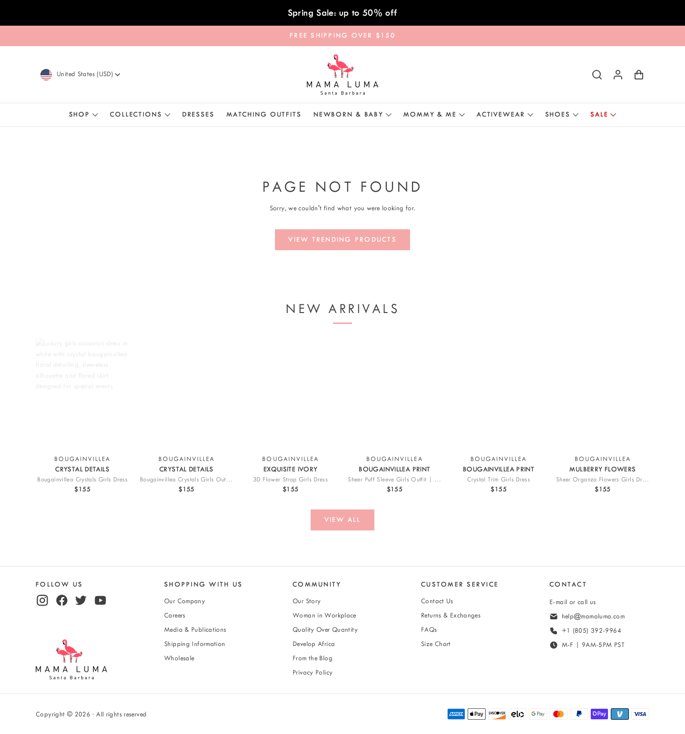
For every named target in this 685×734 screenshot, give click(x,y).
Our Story (307, 601)
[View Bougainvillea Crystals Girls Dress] (82, 393)
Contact (568, 584)
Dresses (198, 114)
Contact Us (437, 601)
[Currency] (89, 74)
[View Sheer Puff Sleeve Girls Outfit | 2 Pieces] (394, 393)
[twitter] (81, 600)
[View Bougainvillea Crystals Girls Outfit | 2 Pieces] (186, 393)
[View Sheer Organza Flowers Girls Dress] (602, 393)
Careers (175, 615)
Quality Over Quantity (325, 629)
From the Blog (313, 658)
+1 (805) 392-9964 (591, 630)
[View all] (342, 519)
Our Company (184, 601)
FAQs (429, 629)
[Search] (597, 74)
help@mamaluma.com (593, 616)
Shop (79, 114)
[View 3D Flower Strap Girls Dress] (290, 393)
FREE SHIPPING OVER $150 (342, 35)
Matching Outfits (264, 114)
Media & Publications (195, 629)
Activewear (501, 114)
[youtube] (100, 600)
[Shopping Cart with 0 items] (638, 74)
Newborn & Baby (348, 114)
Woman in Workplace (324, 615)
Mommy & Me (430, 114)
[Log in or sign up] (617, 74)
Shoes (557, 114)
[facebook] (61, 600)
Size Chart (436, 643)
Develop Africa (314, 643)
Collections (136, 114)
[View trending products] (343, 239)
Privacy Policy (313, 672)
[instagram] (42, 600)
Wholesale (179, 658)
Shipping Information (194, 643)
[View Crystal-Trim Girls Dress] (498, 393)
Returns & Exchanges (450, 615)
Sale (599, 114)
